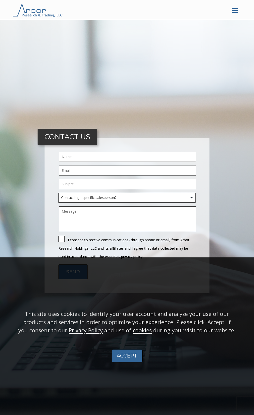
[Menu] (235, 10)
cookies (142, 335)
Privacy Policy (86, 335)
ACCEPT (127, 360)
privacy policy (132, 256)
